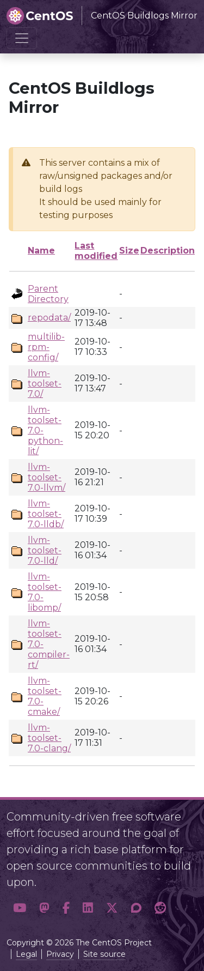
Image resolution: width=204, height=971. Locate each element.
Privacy (60, 954)
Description (167, 250)
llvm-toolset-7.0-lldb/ (46, 513)
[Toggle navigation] (22, 38)
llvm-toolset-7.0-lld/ (44, 550)
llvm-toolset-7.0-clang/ (49, 737)
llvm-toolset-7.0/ (44, 383)
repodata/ (49, 317)
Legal (26, 954)
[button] (20, 908)
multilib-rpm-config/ (46, 347)
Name (41, 250)
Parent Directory (48, 294)
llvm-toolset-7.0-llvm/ (46, 477)
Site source (104, 954)
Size (129, 250)
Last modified (96, 250)
